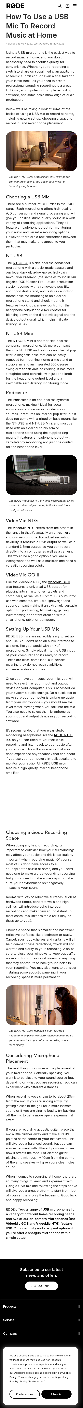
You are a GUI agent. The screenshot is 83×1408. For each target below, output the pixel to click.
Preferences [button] (25, 1394)
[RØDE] (15, 5)
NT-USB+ (20, 263)
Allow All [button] (56, 1394)
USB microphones (56, 1209)
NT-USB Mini (23, 341)
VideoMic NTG (24, 528)
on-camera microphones (48, 1219)
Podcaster (20, 400)
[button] (67, 6)
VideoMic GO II (59, 582)
